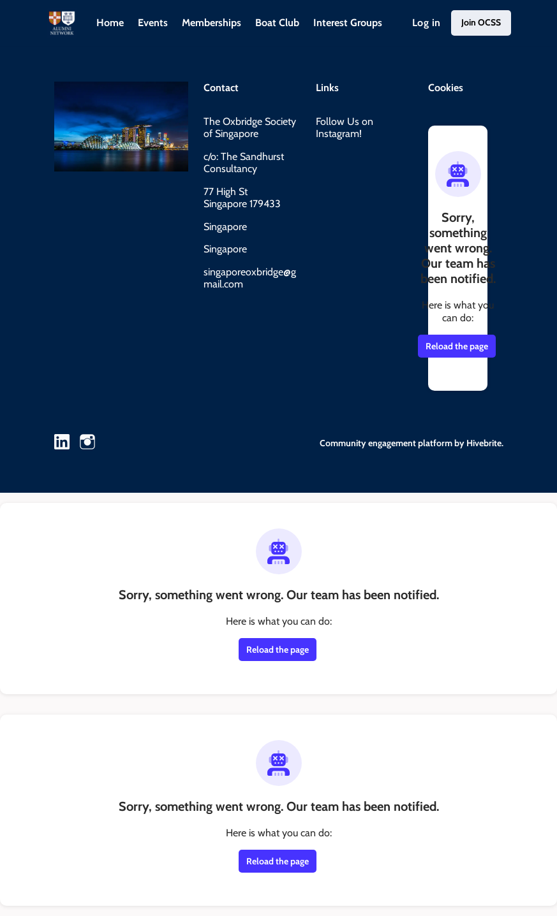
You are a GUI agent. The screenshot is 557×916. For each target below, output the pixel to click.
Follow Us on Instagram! (344, 127)
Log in (426, 23)
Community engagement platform (386, 443)
